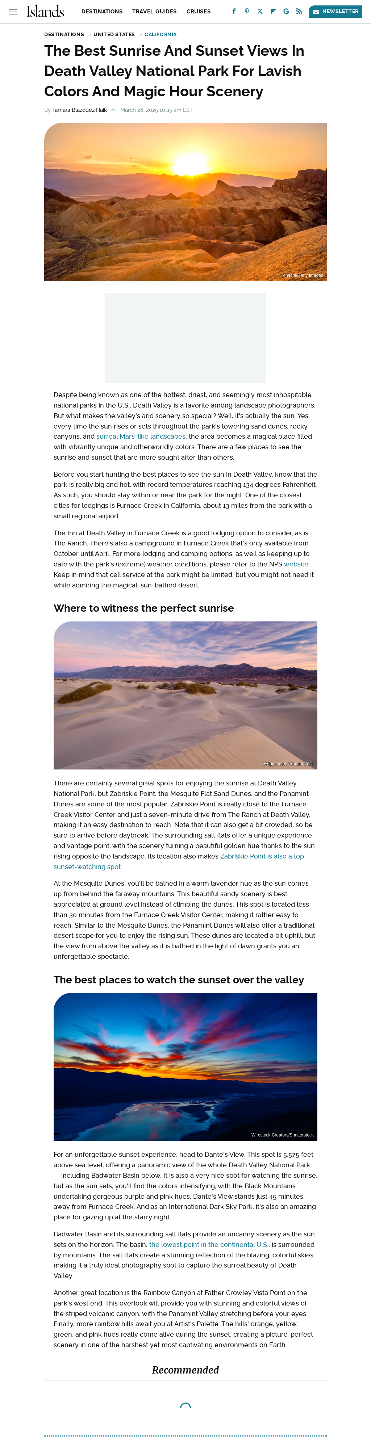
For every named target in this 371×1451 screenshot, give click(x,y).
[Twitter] (260, 13)
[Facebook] (234, 13)
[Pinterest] (247, 13)
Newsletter (335, 11)
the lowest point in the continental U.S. (208, 1244)
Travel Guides (154, 11)
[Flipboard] (273, 13)
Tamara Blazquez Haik (79, 110)
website (296, 564)
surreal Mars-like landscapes (141, 436)
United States (114, 34)
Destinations (102, 11)
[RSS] (299, 13)
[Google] (286, 13)
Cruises (198, 11)
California (161, 34)
